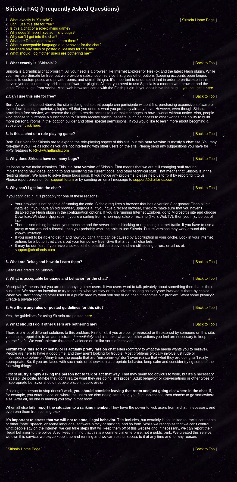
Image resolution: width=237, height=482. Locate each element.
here (88, 316)
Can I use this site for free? (32, 24)
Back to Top (205, 63)
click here (32, 125)
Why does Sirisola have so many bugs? (42, 32)
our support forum (59, 179)
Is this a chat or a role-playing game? (40, 28)
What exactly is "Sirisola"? (31, 20)
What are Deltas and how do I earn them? (44, 41)
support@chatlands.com (153, 179)
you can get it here (198, 88)
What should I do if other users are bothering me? (50, 53)
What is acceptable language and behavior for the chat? (55, 45)
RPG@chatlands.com (51, 150)
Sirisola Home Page (198, 20)
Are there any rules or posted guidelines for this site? (52, 49)
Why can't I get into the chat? (33, 37)
